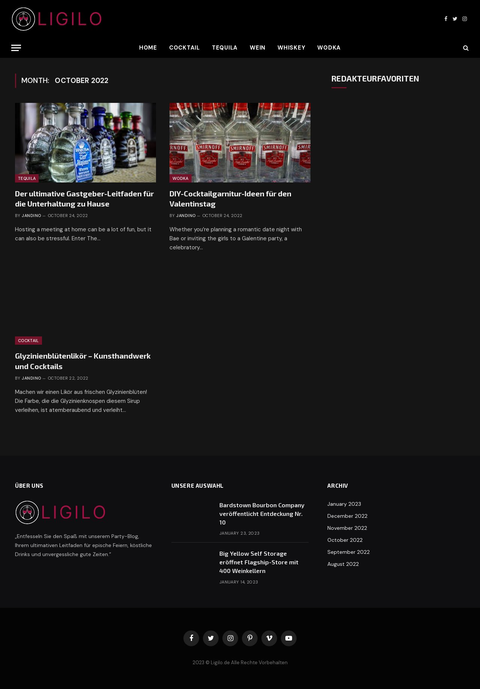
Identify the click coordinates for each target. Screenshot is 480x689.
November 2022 (347, 528)
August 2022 (343, 564)
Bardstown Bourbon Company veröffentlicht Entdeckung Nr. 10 (261, 513)
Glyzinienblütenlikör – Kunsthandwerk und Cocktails (83, 360)
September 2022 (348, 552)
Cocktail (184, 47)
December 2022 (347, 516)
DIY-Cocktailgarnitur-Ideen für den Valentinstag (230, 198)
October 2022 (345, 540)
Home (148, 47)
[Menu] (16, 47)
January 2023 (344, 504)
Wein (258, 47)
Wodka (329, 47)
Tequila (225, 47)
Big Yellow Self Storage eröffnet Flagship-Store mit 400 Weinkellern (258, 562)
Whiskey (291, 47)
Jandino (31, 215)
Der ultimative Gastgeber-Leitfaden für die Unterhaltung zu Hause (84, 198)
